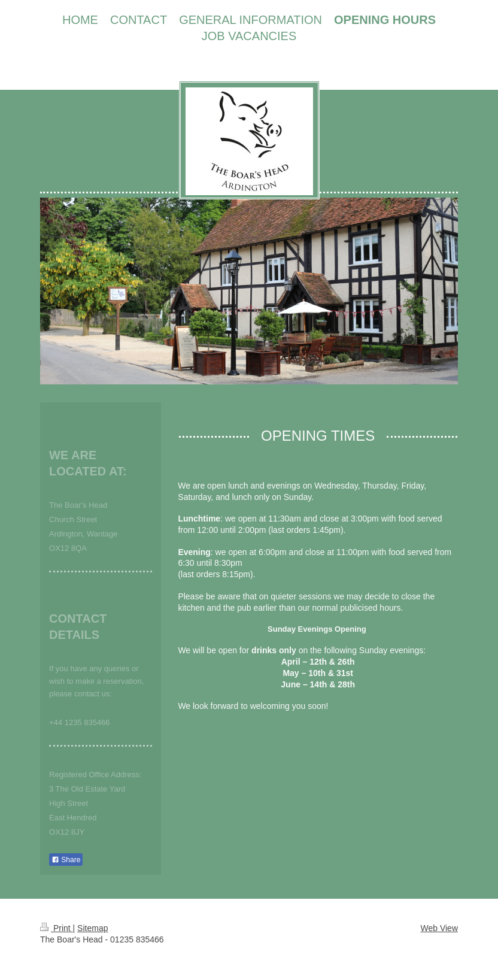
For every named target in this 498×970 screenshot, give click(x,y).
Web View (439, 928)
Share (65, 860)
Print (56, 928)
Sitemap (92, 928)
